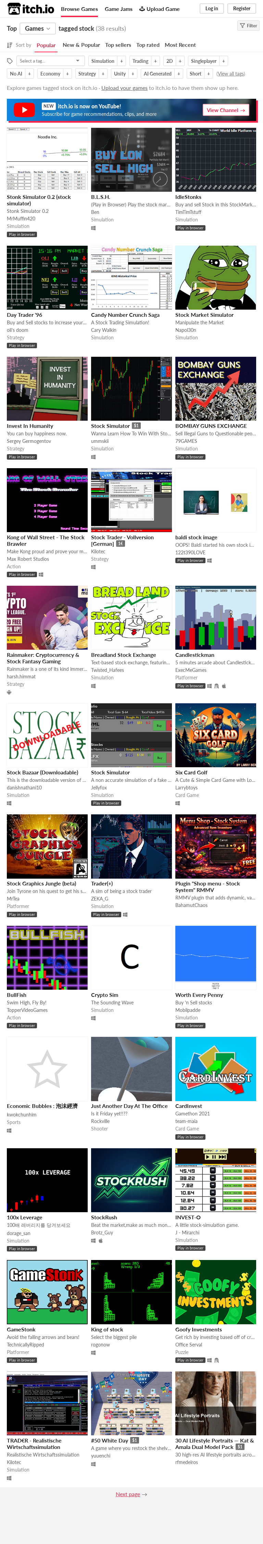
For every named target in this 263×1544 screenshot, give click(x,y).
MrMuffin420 (21, 218)
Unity (120, 74)
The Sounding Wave (112, 1002)
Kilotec (98, 551)
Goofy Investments (198, 1329)
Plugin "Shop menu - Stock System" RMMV (207, 886)
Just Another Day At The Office (129, 1105)
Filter (248, 25)
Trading (140, 61)
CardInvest (188, 1105)
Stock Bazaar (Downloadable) (42, 772)
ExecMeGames (190, 670)
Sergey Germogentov (29, 441)
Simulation (102, 61)
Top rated (148, 44)
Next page (128, 1494)
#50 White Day (109, 1440)
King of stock (107, 1329)
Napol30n (185, 330)
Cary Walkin (103, 330)
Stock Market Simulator (204, 314)
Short (195, 74)
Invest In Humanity (30, 425)
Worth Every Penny (199, 994)
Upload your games (124, 87)
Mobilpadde (187, 1010)
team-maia (186, 1121)
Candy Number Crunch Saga (125, 314)
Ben (95, 212)
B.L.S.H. (100, 196)
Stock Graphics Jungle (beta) (41, 883)
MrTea (13, 899)
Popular (46, 45)
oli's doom (17, 330)
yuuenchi (100, 1456)
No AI (16, 74)
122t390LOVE (190, 552)
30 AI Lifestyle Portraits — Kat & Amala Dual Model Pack (214, 1443)
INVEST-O (188, 1217)
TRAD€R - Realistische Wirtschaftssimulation (34, 1443)
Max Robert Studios (28, 559)
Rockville (100, 1121)
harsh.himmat (21, 676)
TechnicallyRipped (25, 1344)
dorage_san (18, 1233)
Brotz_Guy (102, 1232)
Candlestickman (194, 654)
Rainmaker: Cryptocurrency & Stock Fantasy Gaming (43, 657)
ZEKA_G (99, 899)
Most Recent (180, 44)
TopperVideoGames (27, 1010)
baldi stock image (196, 537)
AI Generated (158, 74)
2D (169, 61)
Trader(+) (102, 883)
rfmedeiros (186, 1462)
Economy (50, 74)
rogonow (100, 1344)
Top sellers (118, 44)
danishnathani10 (24, 787)
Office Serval (188, 1344)
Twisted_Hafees (107, 670)
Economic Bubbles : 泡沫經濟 (42, 1105)
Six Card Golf (191, 772)
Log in (211, 8)
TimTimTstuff (188, 212)
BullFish (16, 994)
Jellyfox (99, 787)
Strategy (87, 74)
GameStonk (21, 1329)
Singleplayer (203, 61)
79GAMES (186, 441)
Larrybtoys (186, 787)
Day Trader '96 (24, 314)
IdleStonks (188, 196)
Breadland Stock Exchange (123, 654)
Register (241, 8)
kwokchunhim (22, 1115)
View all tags (231, 74)
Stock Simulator (110, 425)
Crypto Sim (104, 994)
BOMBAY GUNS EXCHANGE (211, 425)
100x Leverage (24, 1217)
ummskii (100, 441)
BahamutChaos (191, 905)
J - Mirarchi (187, 1232)
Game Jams (119, 8)
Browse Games (79, 8)
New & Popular (81, 44)
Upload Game (159, 8)
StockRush (104, 1217)
